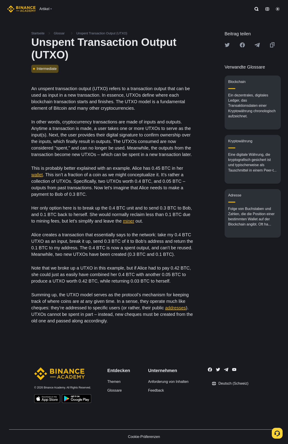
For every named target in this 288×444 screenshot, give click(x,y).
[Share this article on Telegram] (257, 45)
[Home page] (21, 9)
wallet (37, 174)
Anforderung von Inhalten (168, 382)
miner (128, 221)
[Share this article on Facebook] (242, 45)
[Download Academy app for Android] (76, 399)
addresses (175, 307)
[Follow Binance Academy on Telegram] (226, 370)
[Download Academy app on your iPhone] (47, 399)
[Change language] (267, 9)
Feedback (156, 390)
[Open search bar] (255, 9)
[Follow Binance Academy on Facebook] (210, 369)
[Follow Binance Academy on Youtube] (234, 369)
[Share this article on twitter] (227, 45)
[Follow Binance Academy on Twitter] (218, 369)
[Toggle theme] (278, 8)
